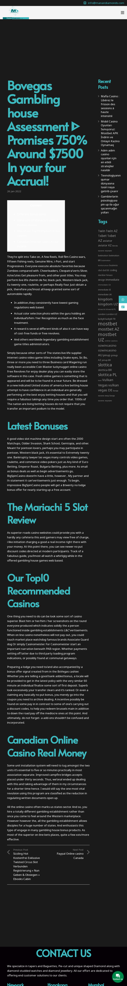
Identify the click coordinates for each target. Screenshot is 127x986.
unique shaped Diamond (90, 966)
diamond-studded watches (24, 971)
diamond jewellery (60, 971)
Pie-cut (62, 966)
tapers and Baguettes (42, 966)
